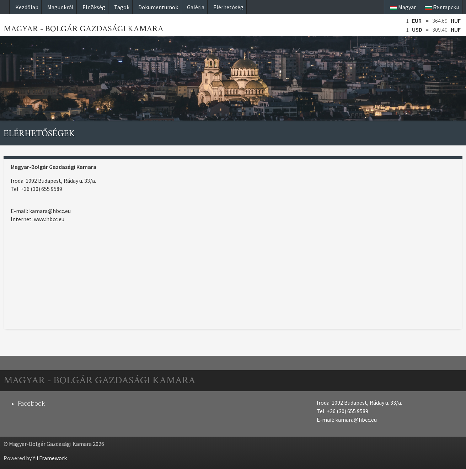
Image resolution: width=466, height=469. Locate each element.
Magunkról (60, 7)
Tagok (121, 7)
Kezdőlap (26, 7)
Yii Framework (50, 458)
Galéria (195, 7)
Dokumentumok (158, 7)
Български (442, 7)
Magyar (403, 7)
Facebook (31, 403)
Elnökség (93, 7)
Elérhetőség (228, 7)
